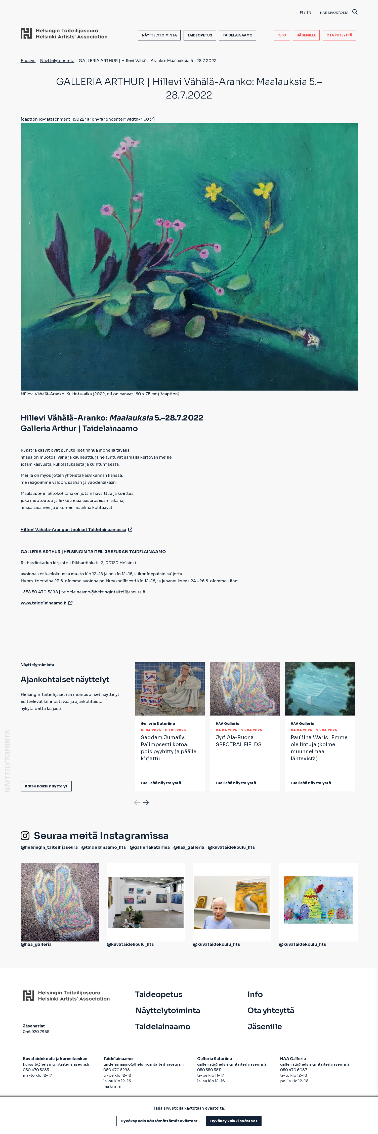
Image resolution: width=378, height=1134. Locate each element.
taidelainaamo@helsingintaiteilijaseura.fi (143, 1064)
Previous (136, 801)
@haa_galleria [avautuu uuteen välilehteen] (188, 847)
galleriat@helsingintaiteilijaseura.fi (232, 1064)
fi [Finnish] (301, 12)
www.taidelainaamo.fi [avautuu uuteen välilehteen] (46, 603)
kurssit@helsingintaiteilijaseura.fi (56, 1064)
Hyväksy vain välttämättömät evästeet (159, 1120)
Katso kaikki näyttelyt (46, 786)
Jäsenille (306, 35)
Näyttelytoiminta (159, 35)
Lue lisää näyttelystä (161, 782)
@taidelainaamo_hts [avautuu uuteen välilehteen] (103, 847)
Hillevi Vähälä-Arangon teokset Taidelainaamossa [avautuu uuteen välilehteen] (76, 529)
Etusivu (28, 60)
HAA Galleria (227, 723)
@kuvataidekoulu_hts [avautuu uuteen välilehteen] (231, 847)
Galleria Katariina (158, 723)
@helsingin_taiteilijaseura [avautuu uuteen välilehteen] (49, 847)
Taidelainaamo (238, 35)
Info (282, 35)
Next (145, 801)
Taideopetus (199, 35)
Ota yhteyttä (339, 35)
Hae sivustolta (339, 12)
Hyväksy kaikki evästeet (233, 1120)
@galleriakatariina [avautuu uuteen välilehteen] (150, 847)
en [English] (308, 12)
